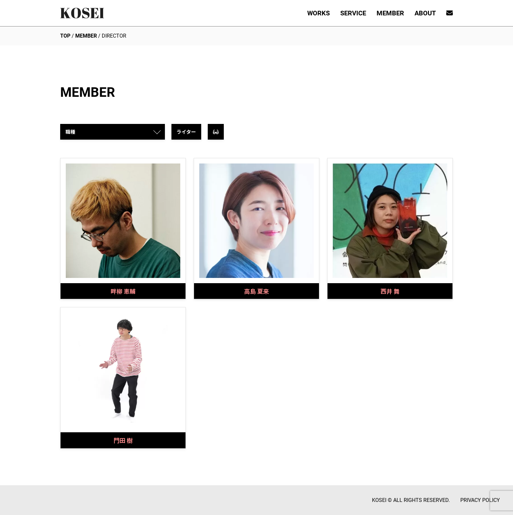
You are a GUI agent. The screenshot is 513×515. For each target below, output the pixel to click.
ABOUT (425, 13)
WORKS (318, 13)
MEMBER (390, 13)
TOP (65, 36)
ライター (186, 131)
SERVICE (353, 13)
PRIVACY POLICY (480, 500)
